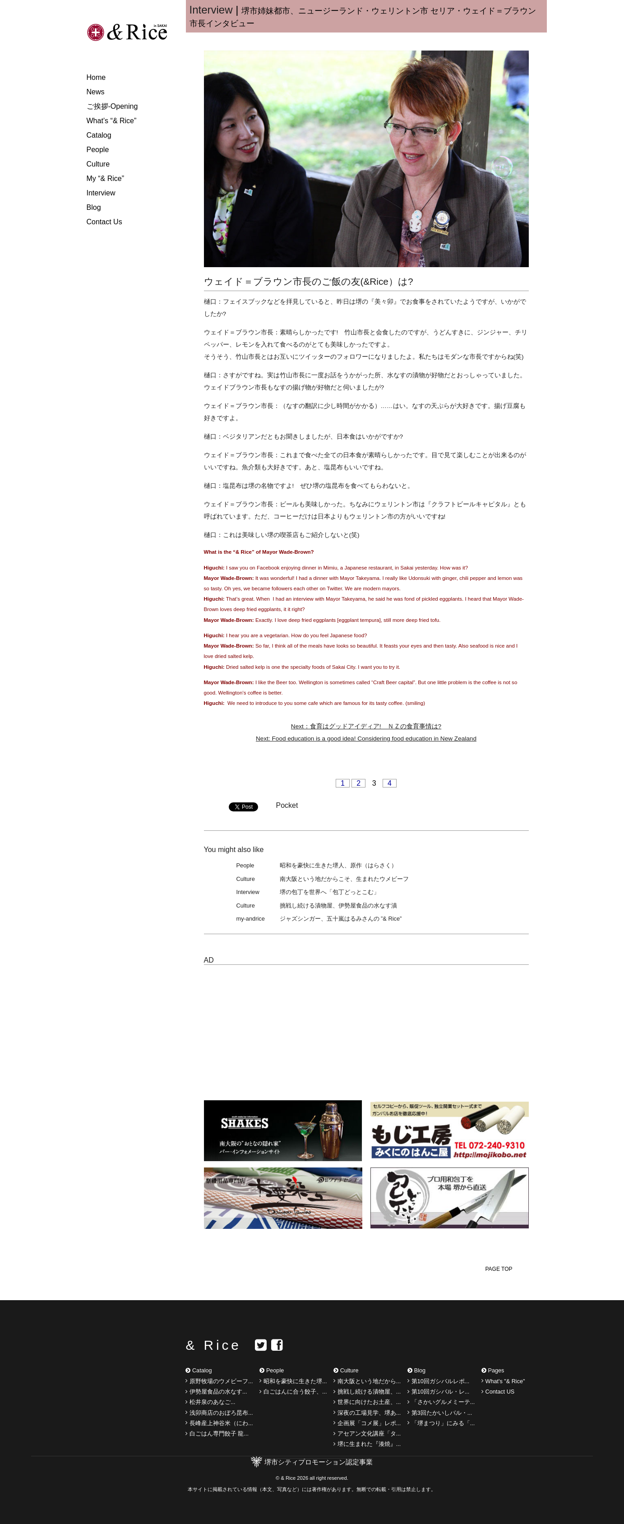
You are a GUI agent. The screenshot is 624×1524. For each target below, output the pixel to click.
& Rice (213, 1345)
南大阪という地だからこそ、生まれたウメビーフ (344, 878)
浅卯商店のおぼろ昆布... (219, 1412)
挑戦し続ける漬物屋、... (367, 1392)
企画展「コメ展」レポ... (367, 1423)
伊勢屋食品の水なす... (216, 1392)
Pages (492, 1370)
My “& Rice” (106, 178)
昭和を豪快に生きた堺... (293, 1381)
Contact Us (104, 222)
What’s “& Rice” (112, 121)
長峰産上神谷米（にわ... (219, 1423)
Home (96, 77)
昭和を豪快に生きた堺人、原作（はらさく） (338, 865)
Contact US (497, 1392)
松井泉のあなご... (210, 1402)
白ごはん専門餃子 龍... (217, 1434)
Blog (94, 207)
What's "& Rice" (503, 1381)
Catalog (99, 135)
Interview (101, 193)
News (96, 92)
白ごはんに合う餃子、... (293, 1392)
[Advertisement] (280, 1028)
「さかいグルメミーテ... (441, 1402)
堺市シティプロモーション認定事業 (318, 1462)
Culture (98, 164)
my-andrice (250, 918)
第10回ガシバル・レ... (438, 1392)
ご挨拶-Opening (112, 106)
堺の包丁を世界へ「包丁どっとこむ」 (329, 892)
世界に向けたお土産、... (367, 1402)
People (98, 149)
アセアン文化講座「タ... (367, 1434)
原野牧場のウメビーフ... (219, 1381)
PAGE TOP (498, 1269)
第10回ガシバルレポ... (438, 1381)
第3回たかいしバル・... (439, 1412)
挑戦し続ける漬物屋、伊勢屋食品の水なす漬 (338, 905)
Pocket (287, 805)
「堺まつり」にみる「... (441, 1423)
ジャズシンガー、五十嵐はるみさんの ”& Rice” (341, 918)
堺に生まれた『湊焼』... (367, 1444)
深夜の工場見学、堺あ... (367, 1412)
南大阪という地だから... (367, 1381)
